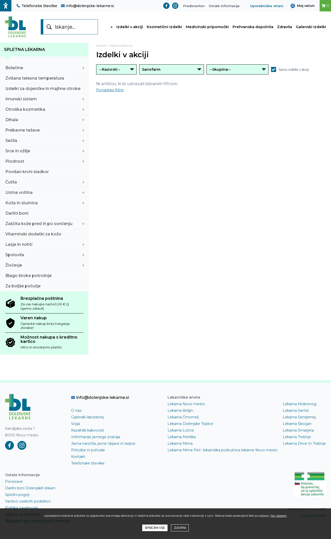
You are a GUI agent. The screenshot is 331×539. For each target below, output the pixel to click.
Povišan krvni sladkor (45, 175)
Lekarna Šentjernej (299, 420)
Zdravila (284, 28)
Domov (102, 49)
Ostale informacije (224, 6)
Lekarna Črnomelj (183, 420)
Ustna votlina (45, 195)
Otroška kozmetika (45, 112)
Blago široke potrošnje (45, 278)
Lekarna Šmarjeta (298, 433)
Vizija (75, 427)
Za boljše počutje (45, 289)
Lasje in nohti (45, 247)
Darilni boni (45, 216)
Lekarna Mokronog (299, 407)
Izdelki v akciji (129, 28)
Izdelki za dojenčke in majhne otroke (45, 91)
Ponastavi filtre (111, 93)
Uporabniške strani (266, 6)
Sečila (45, 143)
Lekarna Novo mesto (186, 407)
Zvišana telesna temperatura (45, 81)
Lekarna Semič (296, 414)
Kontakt (78, 460)
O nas (76, 414)
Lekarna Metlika (182, 440)
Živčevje (45, 268)
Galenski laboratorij (87, 420)
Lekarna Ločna (181, 433)
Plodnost (45, 164)
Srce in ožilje (45, 154)
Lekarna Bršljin (180, 414)
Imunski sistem (45, 102)
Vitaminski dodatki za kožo (45, 237)
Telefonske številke (36, 6)
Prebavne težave (45, 133)
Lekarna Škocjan (297, 427)
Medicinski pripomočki (207, 28)
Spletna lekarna (24, 52)
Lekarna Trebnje (297, 440)
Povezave (14, 484)
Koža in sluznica (45, 206)
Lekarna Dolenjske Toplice (190, 427)
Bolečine (45, 71)
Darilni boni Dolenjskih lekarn (30, 491)
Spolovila (45, 258)
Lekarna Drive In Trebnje (304, 446)
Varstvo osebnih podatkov (28, 504)
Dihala (45, 123)
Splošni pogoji (17, 498)
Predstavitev (194, 6)
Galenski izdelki (311, 28)
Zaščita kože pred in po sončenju (45, 227)
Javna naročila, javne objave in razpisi (103, 446)
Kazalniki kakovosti (87, 433)
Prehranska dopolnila (253, 28)
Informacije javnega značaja (95, 440)
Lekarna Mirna (180, 446)
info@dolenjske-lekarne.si (87, 6)
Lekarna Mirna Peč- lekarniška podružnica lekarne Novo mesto (223, 453)
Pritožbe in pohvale (88, 453)
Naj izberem (279, 515)
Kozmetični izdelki (164, 28)
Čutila (45, 185)
